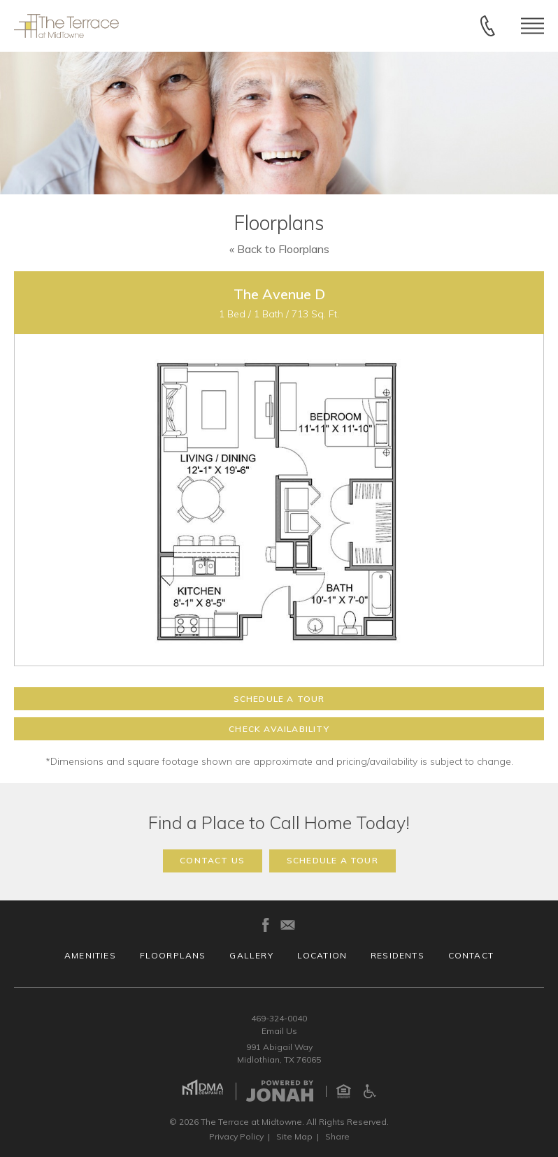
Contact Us (212, 860)
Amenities (90, 955)
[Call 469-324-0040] (487, 25)
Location (322, 955)
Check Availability (279, 729)
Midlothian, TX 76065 (279, 1059)
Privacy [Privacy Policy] (236, 1136)
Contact (471, 955)
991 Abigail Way (279, 1047)
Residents (397, 955)
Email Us (279, 1031)
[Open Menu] (532, 25)
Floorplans (173, 955)
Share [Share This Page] (337, 1136)
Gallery (251, 955)
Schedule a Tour (279, 699)
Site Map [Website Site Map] (294, 1136)
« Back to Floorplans (279, 249)
